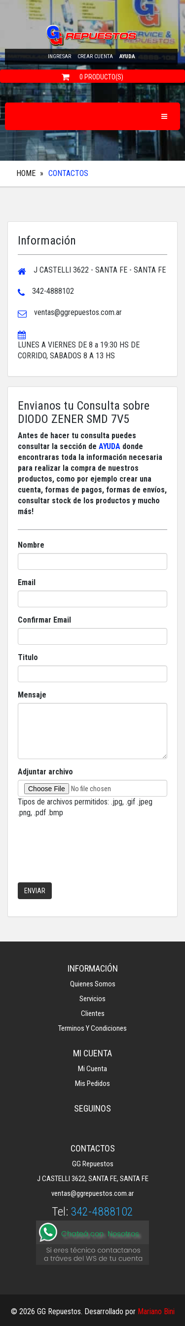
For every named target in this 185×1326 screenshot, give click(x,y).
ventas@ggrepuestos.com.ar (92, 1193)
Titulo (28, 657)
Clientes (93, 1013)
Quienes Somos (92, 983)
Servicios (92, 998)
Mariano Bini (156, 1311)
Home (26, 173)
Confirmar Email (44, 620)
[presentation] (93, 856)
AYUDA (109, 446)
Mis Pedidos (92, 1083)
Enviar (34, 891)
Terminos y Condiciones (92, 1028)
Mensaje (32, 694)
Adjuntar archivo (45, 771)
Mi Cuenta (92, 1068)
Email (27, 582)
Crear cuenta (95, 56)
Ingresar (59, 56)
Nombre (31, 545)
